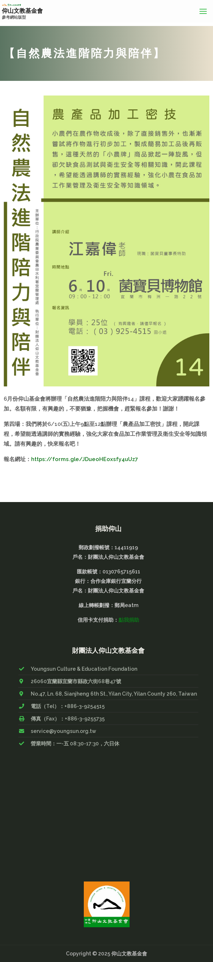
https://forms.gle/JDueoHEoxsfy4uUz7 (84, 459)
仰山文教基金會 (22, 11)
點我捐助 (129, 619)
